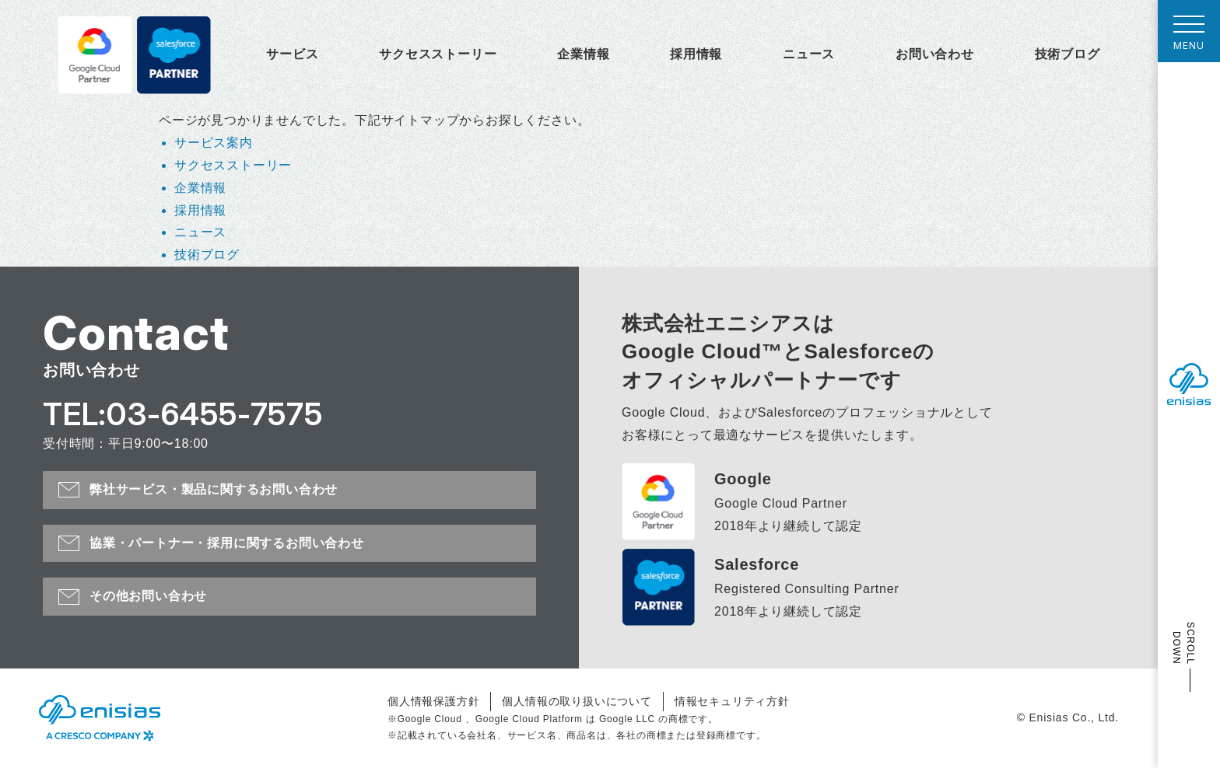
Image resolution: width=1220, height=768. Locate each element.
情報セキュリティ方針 (732, 701)
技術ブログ (1067, 54)
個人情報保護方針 (433, 701)
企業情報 (583, 54)
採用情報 (696, 54)
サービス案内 (213, 142)
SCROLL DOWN (1183, 643)
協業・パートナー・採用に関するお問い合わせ (226, 543)
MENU (1188, 37)
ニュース (809, 54)
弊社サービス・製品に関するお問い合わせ (213, 489)
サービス (292, 54)
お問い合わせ (935, 54)
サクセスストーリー (437, 54)
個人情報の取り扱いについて (576, 701)
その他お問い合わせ (148, 595)
